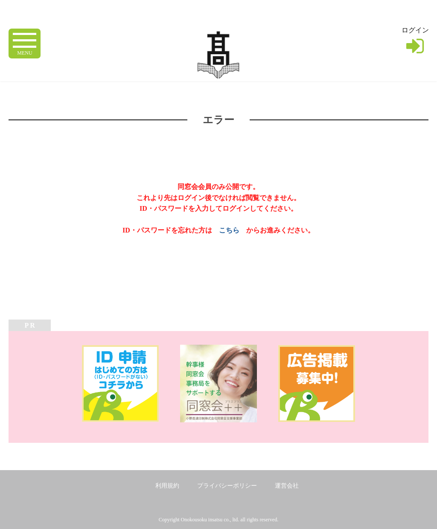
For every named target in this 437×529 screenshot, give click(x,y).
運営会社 (287, 485)
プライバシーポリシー (227, 485)
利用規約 (167, 485)
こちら (229, 230)
